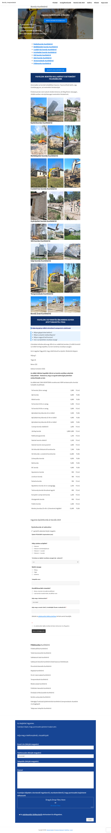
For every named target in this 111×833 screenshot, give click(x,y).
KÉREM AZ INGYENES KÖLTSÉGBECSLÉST (55, 20)
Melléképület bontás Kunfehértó (45, 47)
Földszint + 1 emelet (39, 551)
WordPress (66, 830)
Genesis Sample (50, 830)
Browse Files (55, 805)
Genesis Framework (59, 830)
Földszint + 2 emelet (39, 553)
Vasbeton (36, 574)
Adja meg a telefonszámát (40, 598)
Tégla (35, 572)
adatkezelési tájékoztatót (32, 814)
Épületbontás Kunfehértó (43, 44)
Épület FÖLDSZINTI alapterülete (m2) (42, 534)
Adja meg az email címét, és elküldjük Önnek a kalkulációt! (49, 607)
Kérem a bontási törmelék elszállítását (44, 591)
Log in (71, 830)
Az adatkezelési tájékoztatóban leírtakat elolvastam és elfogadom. (52, 626)
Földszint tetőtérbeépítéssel (41, 548)
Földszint (36, 546)
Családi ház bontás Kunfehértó (44, 49)
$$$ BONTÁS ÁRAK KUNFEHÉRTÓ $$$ (55, 70)
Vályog (35, 570)
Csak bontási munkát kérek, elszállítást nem (45, 593)
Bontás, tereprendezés (9, 2)
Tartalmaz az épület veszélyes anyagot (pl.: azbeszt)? (47, 558)
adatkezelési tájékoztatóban (47, 616)
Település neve (36, 579)
